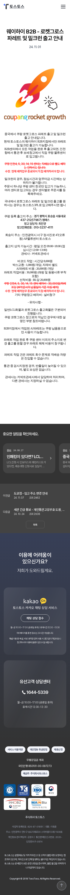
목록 (35, 524)
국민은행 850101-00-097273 (35, 766)
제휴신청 (58, 749)
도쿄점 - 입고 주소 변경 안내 (30, 493)
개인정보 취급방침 (38, 749)
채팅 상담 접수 (35, 618)
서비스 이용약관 (15, 749)
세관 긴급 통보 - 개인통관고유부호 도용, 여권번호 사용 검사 (39, 509)
